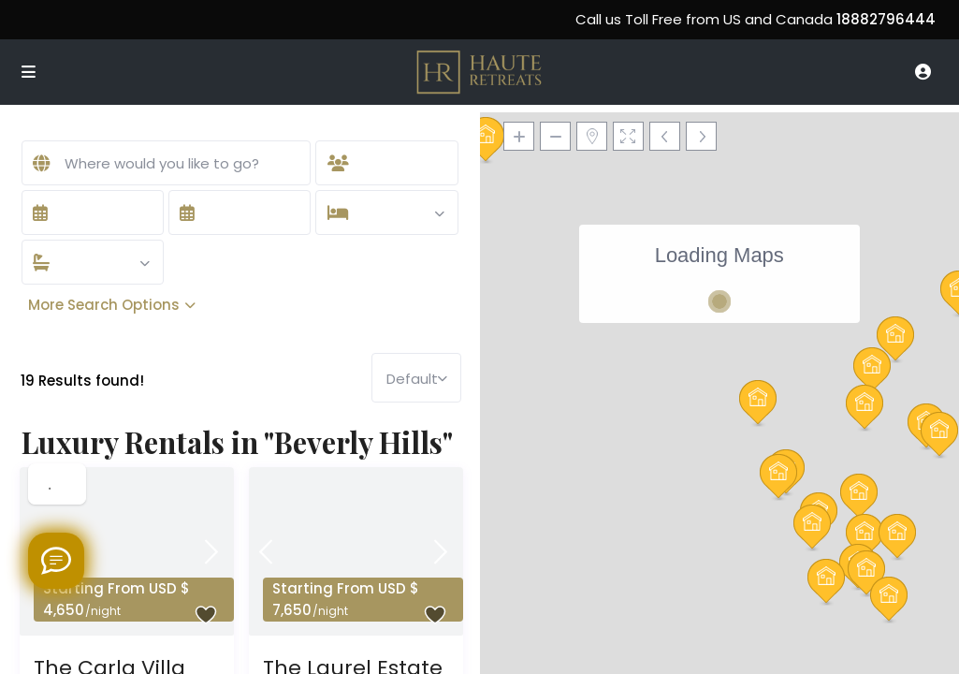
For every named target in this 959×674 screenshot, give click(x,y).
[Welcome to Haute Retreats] (56, 561)
